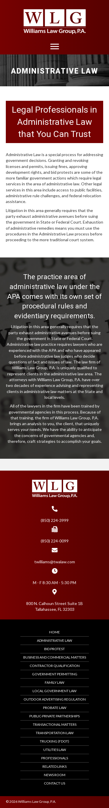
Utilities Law (54, 749)
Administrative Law (54, 640)
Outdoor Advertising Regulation (55, 699)
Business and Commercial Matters (54, 657)
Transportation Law (55, 733)
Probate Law (54, 707)
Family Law (54, 682)
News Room (54, 775)
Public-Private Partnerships (54, 716)
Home (54, 632)
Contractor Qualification (55, 665)
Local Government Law (54, 691)
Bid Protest (54, 649)
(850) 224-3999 (55, 520)
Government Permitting (54, 674)
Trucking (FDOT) (54, 741)
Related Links (54, 766)
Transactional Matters (54, 724)
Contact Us (54, 783)
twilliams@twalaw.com (54, 561)
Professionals (54, 758)
